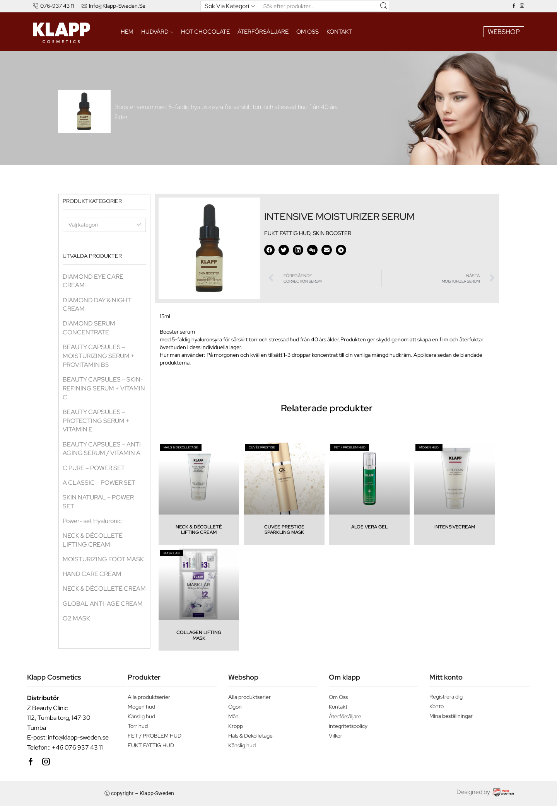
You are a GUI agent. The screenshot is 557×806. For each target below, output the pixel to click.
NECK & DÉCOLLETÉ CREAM (104, 588)
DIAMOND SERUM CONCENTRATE (89, 327)
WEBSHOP (504, 31)
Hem (127, 31)
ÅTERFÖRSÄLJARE (263, 31)
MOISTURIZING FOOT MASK (103, 559)
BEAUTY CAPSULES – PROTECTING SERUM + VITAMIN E (96, 421)
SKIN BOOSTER (332, 233)
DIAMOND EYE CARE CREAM (93, 281)
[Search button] (384, 6)
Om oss (307, 31)
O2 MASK (76, 618)
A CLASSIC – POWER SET (99, 483)
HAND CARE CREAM (92, 574)
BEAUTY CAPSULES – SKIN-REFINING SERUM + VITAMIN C (104, 388)
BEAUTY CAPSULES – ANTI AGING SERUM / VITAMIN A (102, 448)
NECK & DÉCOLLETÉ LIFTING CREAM (93, 540)
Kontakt (339, 31)
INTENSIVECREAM (454, 527)
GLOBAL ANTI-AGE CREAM (103, 604)
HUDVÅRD (157, 31)
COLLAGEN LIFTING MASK (198, 635)
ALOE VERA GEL (369, 527)
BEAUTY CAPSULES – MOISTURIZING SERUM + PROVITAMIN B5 (99, 356)
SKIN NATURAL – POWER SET (98, 501)
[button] (269, 250)
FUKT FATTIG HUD (287, 233)
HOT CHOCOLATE (205, 31)
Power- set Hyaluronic (92, 521)
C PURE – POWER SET (94, 468)
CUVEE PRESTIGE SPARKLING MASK (284, 529)
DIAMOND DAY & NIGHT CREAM (97, 304)
